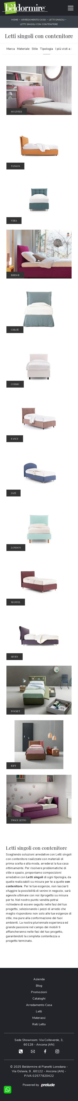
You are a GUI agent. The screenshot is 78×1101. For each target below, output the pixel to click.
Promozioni (39, 992)
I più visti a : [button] (63, 49)
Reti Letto (39, 1024)
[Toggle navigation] (71, 7)
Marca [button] (10, 49)
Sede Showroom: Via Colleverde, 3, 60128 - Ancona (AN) (39, 1042)
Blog (39, 986)
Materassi (39, 1018)
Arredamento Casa (33, 19)
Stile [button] (35, 49)
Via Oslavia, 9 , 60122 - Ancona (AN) (38, 1071)
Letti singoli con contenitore (39, 24)
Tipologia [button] (46, 49)
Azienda (39, 979)
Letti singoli (56, 19)
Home (14, 19)
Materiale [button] (23, 49)
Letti (39, 1011)
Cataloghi (39, 998)
